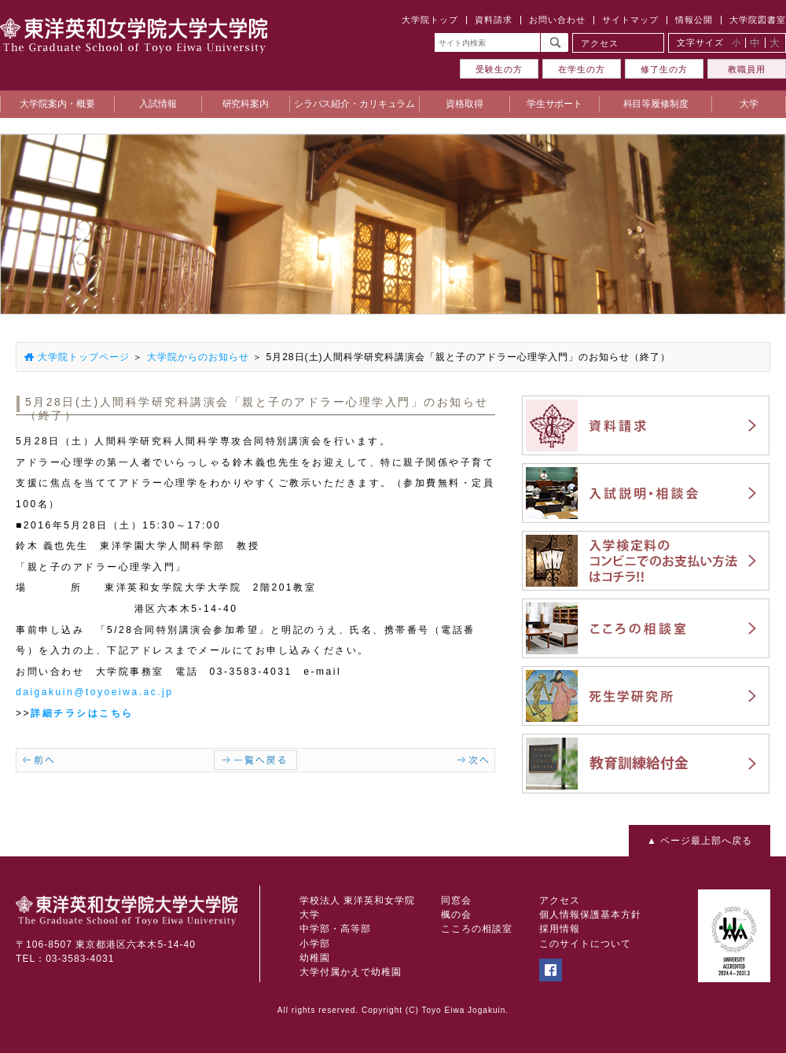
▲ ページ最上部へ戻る (699, 840)
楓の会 (456, 914)
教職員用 (747, 69)
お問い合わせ (557, 19)
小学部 (314, 943)
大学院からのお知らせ (198, 357)
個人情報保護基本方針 (590, 914)
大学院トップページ (84, 357)
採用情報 (559, 928)
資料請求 (493, 19)
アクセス (600, 43)
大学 (309, 914)
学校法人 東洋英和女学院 (357, 900)
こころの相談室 (476, 928)
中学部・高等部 (335, 928)
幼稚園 (314, 957)
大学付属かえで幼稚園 (350, 972)
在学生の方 (581, 69)
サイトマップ (630, 19)
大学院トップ (430, 19)
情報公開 (694, 19)
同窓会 (456, 900)
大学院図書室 (757, 19)
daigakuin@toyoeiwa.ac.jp (95, 692)
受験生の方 (499, 69)
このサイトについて (585, 943)
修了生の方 (664, 69)
